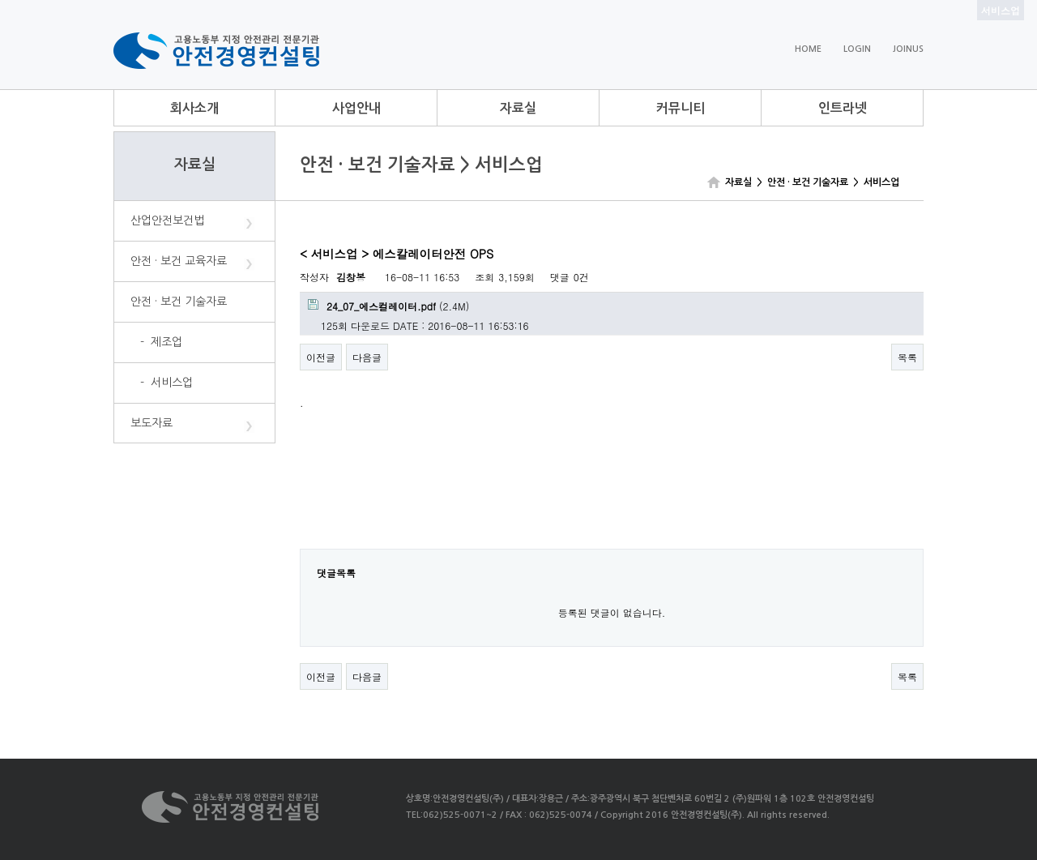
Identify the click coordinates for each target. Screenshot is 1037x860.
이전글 (320, 357)
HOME (808, 49)
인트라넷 (842, 108)
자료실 (518, 108)
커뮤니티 (680, 108)
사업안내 (356, 108)
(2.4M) (388, 306)
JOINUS (908, 49)
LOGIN (857, 49)
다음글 (367, 357)
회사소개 (194, 108)
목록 (907, 357)
